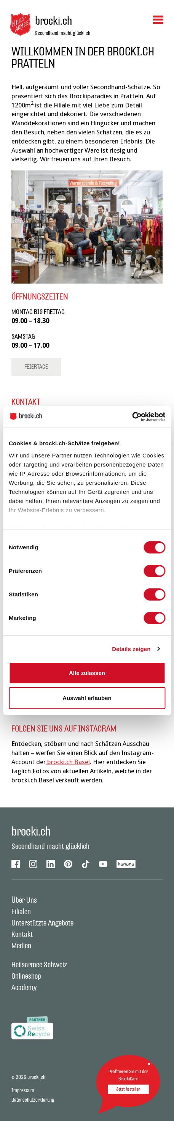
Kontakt (22, 934)
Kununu (126, 864)
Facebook (15, 864)
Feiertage (36, 367)
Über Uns (24, 900)
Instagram (33, 864)
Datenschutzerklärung (32, 1100)
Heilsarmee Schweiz (39, 965)
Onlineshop (26, 976)
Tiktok (85, 864)
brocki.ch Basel (68, 762)
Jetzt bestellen (128, 1089)
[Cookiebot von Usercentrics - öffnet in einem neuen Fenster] (132, 417)
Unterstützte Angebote (42, 923)
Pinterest (68, 864)
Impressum (22, 1090)
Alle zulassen (87, 673)
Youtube (103, 864)
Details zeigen (131, 649)
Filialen (21, 912)
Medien (21, 946)
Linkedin (50, 864)
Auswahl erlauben (86, 698)
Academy (24, 988)
